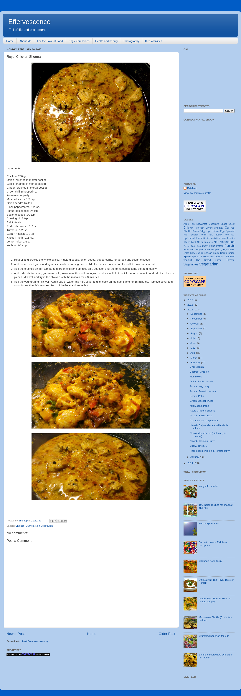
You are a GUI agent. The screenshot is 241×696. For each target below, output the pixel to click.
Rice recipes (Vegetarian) (220, 249)
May (193, 348)
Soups (216, 253)
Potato (219, 246)
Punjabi (230, 245)
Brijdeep (192, 188)
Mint (193, 242)
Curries (30, 525)
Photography (131, 41)
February (195, 362)
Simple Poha (197, 396)
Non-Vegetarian (44, 525)
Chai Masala (197, 366)
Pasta (186, 246)
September (196, 328)
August (194, 333)
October (195, 323)
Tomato (230, 260)
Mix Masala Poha (199, 405)
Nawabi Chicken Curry (202, 441)
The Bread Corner (209, 260)
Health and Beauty (211, 234)
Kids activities (213, 238)
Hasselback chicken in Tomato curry (210, 450)
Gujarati (195, 234)
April (193, 353)
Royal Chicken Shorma (202, 410)
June (193, 343)
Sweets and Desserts (213, 256)
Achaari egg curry (199, 386)
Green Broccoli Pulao (202, 400)
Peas (192, 246)
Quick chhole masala (201, 381)
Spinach (196, 256)
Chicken (19, 525)
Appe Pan (189, 224)
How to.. (230, 234)
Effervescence (29, 22)
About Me (25, 41)
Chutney (218, 227)
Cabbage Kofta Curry (210, 561)
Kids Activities (153, 41)
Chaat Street (228, 224)
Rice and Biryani (193, 249)
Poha (212, 246)
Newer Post (15, 634)
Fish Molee (196, 376)
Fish (186, 234)
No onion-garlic (205, 242)
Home (10, 41)
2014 (190, 463)
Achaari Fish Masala (201, 415)
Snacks (208, 253)
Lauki (223, 238)
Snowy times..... (198, 445)
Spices (187, 256)
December (196, 313)
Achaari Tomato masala (203, 391)
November (196, 318)
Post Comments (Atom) (35, 641)
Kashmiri (200, 238)
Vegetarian (208, 264)
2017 (190, 300)
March (194, 357)
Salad (186, 253)
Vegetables (191, 264)
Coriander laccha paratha (204, 420)
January (195, 457)
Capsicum (214, 224)
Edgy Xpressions (79, 41)
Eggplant (230, 231)
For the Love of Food (50, 41)
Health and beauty (106, 41)
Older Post (167, 634)
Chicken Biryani (204, 228)
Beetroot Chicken (199, 371)
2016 (190, 304)
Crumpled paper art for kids (214, 636)
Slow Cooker (196, 253)
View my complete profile (197, 193)
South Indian (227, 253)
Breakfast (202, 223)
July (193, 338)
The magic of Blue (209, 523)
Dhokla (187, 231)
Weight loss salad (208, 486)
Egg (222, 231)
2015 (190, 309)
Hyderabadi (189, 238)
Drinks (195, 231)
